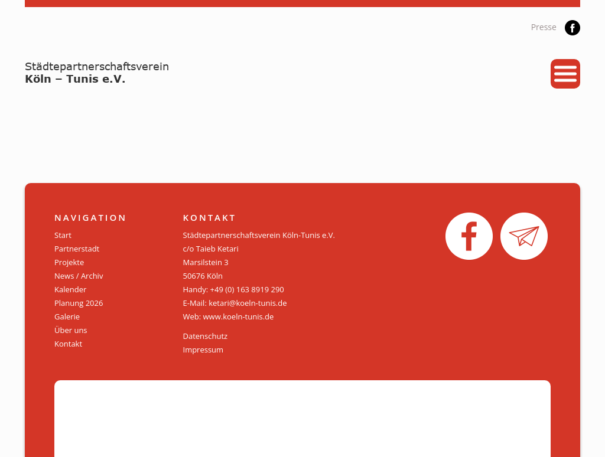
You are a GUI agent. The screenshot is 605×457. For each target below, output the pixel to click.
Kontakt (68, 343)
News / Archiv (78, 275)
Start (62, 235)
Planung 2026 (78, 303)
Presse (544, 26)
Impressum (203, 349)
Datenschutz (205, 336)
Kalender (70, 289)
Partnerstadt (76, 248)
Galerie (67, 316)
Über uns (70, 330)
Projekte (69, 262)
